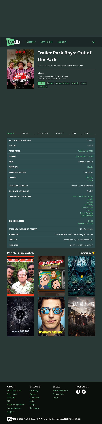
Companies (35, 397)
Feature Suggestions (16, 404)
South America (87, 215)
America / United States (82, 196)
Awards (33, 394)
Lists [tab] (74, 133)
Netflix (90, 167)
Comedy (89, 177)
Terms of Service (60, 390)
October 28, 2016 (85, 151)
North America (86, 213)
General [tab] (10, 133)
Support (61, 41)
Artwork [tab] (60, 133)
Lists (32, 401)
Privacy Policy (59, 394)
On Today (34, 390)
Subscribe (11, 397)
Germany (89, 204)
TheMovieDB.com (85, 223)
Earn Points (46, 41)
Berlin (90, 199)
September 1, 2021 (84, 156)
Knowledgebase (14, 408)
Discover (31, 41)
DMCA (55, 397)
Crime (90, 180)
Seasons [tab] (25, 133)
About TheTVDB (14, 390)
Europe (90, 202)
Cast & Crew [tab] (42, 133)
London (90, 210)
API (8, 401)
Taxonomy (34, 408)
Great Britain (87, 207)
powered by (87, 253)
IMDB (90, 221)
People (33, 404)
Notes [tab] (86, 133)
